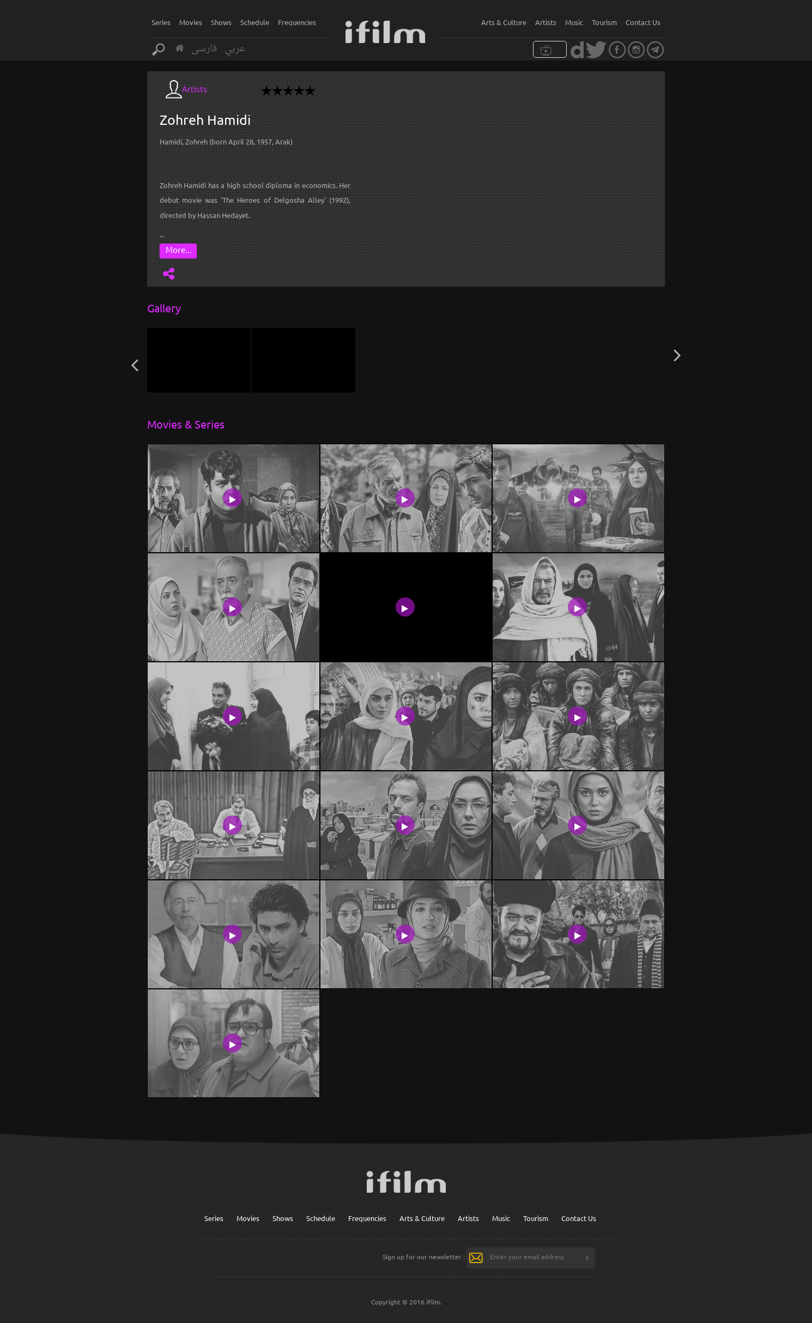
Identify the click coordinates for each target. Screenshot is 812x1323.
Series (161, 22)
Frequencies (297, 22)
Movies (190, 22)
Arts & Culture (503, 22)
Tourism (604, 22)
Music (574, 22)
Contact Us (643, 22)
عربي (235, 49)
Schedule (254, 22)
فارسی (204, 49)
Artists (545, 22)
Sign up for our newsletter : (424, 1256)
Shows (221, 22)
